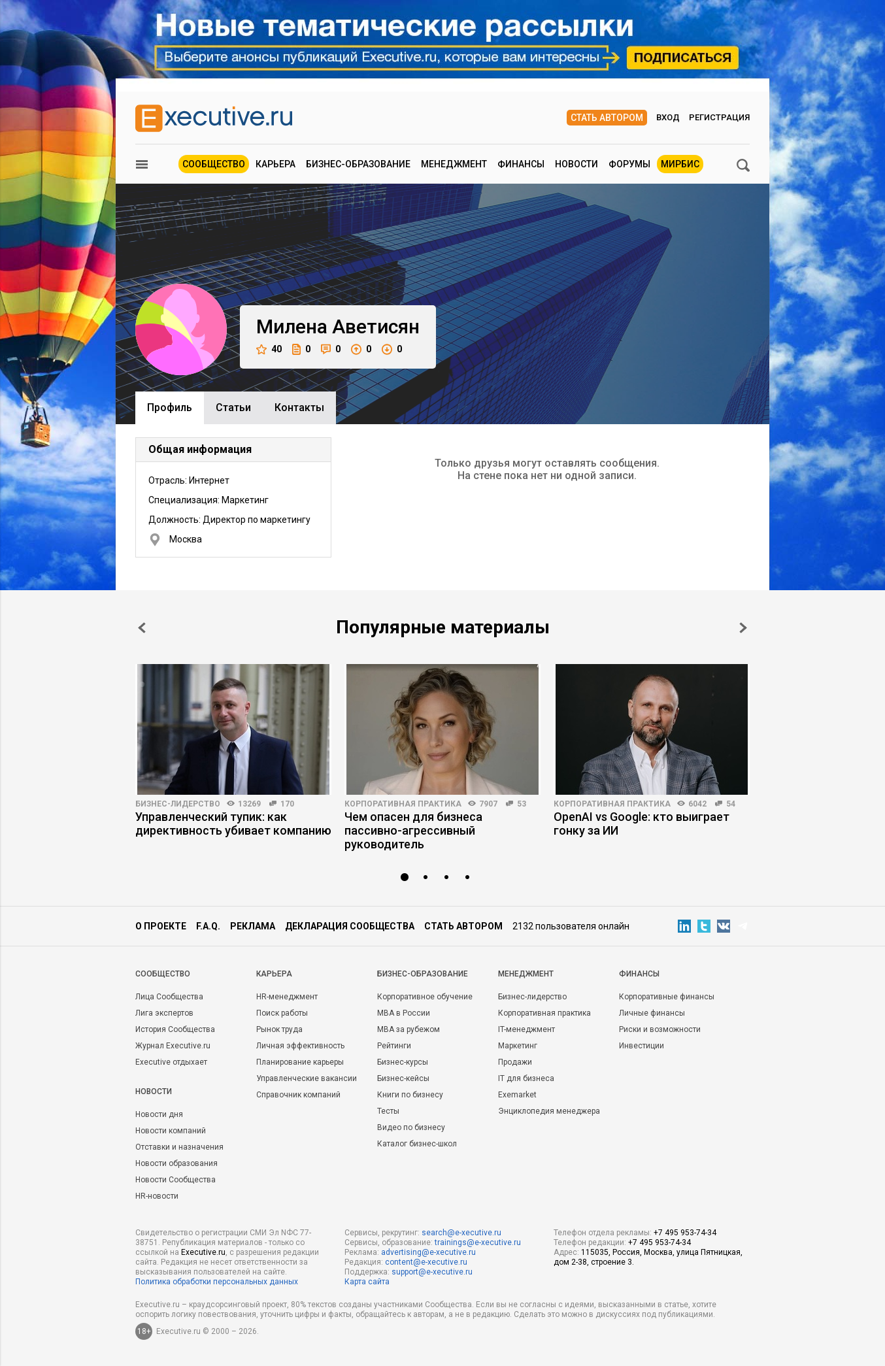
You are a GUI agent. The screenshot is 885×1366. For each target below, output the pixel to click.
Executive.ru (203, 1252)
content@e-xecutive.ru (426, 1262)
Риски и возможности (660, 1029)
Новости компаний (170, 1130)
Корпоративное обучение (425, 996)
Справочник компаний (298, 1094)
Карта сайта (367, 1281)
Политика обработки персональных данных (216, 1281)
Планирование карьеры (300, 1062)
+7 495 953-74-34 (685, 1232)
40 (269, 349)
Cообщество (162, 973)
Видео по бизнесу (411, 1127)
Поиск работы (282, 1013)
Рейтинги (394, 1045)
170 (287, 803)
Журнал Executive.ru (172, 1045)
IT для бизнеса (526, 1078)
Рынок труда (279, 1029)
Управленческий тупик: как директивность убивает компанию (233, 823)
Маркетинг (517, 1045)
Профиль (169, 407)
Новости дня (159, 1114)
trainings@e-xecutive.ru (478, 1242)
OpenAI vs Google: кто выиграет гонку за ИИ (641, 823)
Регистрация (719, 117)
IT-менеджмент (526, 1029)
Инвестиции (641, 1045)
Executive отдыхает (171, 1062)
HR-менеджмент (287, 996)
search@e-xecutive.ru (461, 1232)
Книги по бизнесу (410, 1094)
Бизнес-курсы (402, 1062)
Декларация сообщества (349, 926)
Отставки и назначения (179, 1147)
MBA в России (403, 1013)
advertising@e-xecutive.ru (428, 1252)
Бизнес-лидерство (177, 803)
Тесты (388, 1111)
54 (730, 803)
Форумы (629, 164)
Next (743, 628)
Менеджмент (454, 164)
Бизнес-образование (358, 164)
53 (521, 803)
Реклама (252, 926)
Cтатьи (233, 407)
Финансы (520, 164)
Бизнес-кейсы (403, 1078)
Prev (141, 628)
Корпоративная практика (402, 803)
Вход (668, 117)
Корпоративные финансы (666, 996)
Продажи (515, 1062)
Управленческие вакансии (306, 1078)
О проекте (160, 926)
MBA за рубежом (408, 1029)
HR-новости (156, 1196)
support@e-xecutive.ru (432, 1271)
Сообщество (213, 164)
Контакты (299, 407)
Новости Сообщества (175, 1179)
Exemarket (517, 1094)
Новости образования (176, 1163)
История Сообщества (175, 1029)
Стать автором (607, 117)
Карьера (275, 164)
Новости (576, 164)
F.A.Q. (208, 926)
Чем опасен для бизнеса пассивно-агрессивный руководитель (413, 830)
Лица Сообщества (169, 996)
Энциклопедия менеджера (549, 1111)
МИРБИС (680, 164)
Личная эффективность (300, 1045)
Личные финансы (652, 1013)
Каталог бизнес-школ (417, 1143)
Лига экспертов (164, 1013)
